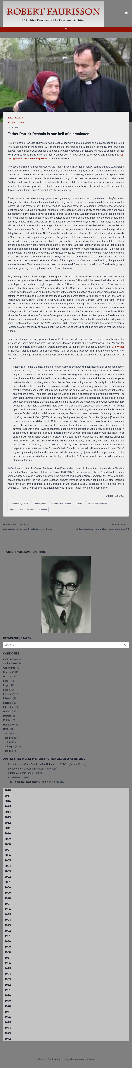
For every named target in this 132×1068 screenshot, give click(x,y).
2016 (8, 801)
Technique (8, 746)
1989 (8, 947)
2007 (8, 849)
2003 (8, 871)
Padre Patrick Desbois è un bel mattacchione (33, 527)
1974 (8, 1028)
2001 (8, 882)
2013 (8, 817)
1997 (8, 903)
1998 (8, 898)
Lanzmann (79, 504)
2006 (8, 855)
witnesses (42, 510)
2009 (8, 839)
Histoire (7, 672)
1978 (8, 1006)
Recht (6, 729)
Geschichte (9, 667)
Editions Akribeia (17, 773)
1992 (8, 930)
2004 (8, 866)
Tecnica (7, 750)
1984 (8, 974)
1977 (8, 1011)
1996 (8, 909)
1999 (8, 893)
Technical (22, 123)
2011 (8, 828)
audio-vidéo (9, 659)
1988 (8, 952)
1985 (8, 968)
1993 (8, 925)
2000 (8, 887)
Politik (6, 720)
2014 (8, 812)
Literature (8, 702)
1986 (8, 963)
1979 (8, 1001)
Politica (7, 711)
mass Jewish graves (97, 504)
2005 (8, 860)
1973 (8, 1033)
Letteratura (9, 694)
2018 (8, 790)
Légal (6, 685)
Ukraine (30, 510)
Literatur (7, 698)
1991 (8, 936)
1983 (8, 979)
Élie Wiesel (118, 346)
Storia (6, 733)
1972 (8, 1038)
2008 (8, 844)
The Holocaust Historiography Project (28, 781)
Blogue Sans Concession (21, 768)
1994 (8, 920)
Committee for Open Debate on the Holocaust (32, 764)
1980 (8, 995)
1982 (8, 984)
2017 (8, 795)
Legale (6, 689)
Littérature (8, 707)
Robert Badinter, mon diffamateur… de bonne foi (98, 527)
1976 (8, 1017)
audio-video (9, 663)
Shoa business (16, 510)
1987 (8, 957)
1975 (8, 1022)
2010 (8, 833)
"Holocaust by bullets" (19, 504)
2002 (8, 876)
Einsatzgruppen (39, 504)
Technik (7, 742)
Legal (6, 680)
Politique (8, 724)
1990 (8, 941)
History (11, 123)
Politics (7, 715)
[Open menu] (126, 13)
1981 (8, 990)
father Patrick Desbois (61, 504)
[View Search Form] (66, 29)
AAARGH (13, 777)
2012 (8, 822)
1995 (8, 914)
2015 (8, 806)
